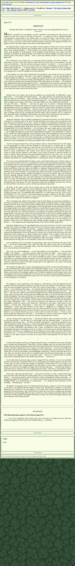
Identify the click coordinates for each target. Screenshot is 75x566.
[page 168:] (24, 393)
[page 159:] (8, 97)
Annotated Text (60, 2)
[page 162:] (43, 190)
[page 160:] (10, 128)
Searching (52, 2)
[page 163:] (58, 222)
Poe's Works (36, 2)
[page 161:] (67, 158)
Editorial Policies (44, 2)
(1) (11, 246)
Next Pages (9, 4)
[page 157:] (7, 22)
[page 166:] (44, 324)
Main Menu (29, 2)
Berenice (49, 8)
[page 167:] (42, 360)
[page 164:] (11, 256)
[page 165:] (41, 292)
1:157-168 (31, 10)
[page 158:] (7, 57)
